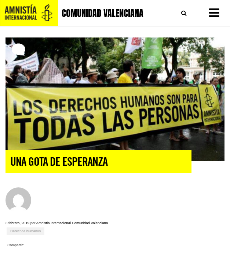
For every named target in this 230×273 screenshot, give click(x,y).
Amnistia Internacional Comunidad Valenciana (72, 223)
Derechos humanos (25, 231)
